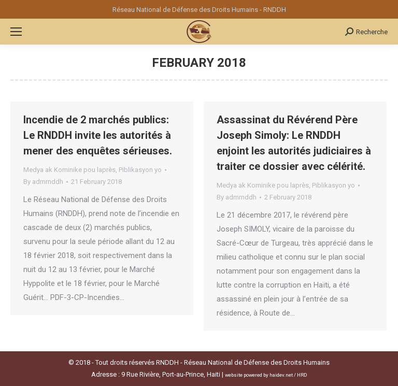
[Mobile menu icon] (16, 31)
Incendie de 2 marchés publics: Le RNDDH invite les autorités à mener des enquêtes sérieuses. (97, 135)
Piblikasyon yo (140, 170)
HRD (302, 375)
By (43, 181)
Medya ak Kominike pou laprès (69, 170)
